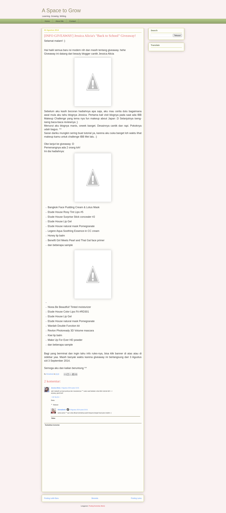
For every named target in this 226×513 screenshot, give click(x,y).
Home (47, 21)
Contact (72, 21)
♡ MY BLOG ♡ (55, 397)
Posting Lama (136, 498)
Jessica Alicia (55, 388)
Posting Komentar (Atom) (97, 506)
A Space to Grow (61, 10)
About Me (59, 21)
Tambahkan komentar (52, 425)
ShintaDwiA (62, 410)
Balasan (55, 405)
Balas (53, 400)
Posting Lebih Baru (51, 498)
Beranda (95, 498)
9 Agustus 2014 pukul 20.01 (79, 410)
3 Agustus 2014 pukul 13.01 (70, 388)
